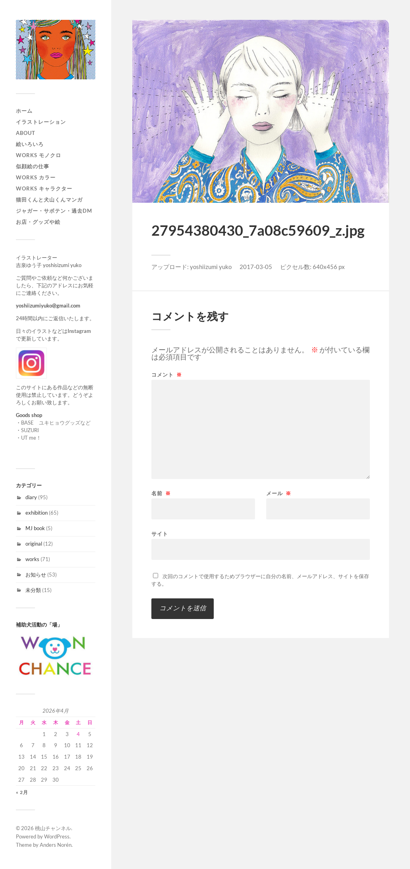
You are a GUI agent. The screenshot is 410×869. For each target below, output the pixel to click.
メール (278, 493)
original (33, 543)
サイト (159, 533)
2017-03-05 (256, 266)
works (32, 559)
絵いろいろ (30, 144)
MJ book (35, 528)
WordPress (57, 836)
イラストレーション (41, 122)
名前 (161, 493)
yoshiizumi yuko (211, 266)
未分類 (33, 590)
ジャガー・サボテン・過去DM (54, 211)
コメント (166, 374)
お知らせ (35, 574)
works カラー (36, 177)
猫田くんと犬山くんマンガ (49, 199)
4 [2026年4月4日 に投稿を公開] (78, 734)
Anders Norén (56, 845)
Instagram (79, 331)
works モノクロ (38, 155)
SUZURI (30, 430)
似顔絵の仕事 (32, 166)
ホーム (24, 111)
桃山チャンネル (53, 828)
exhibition (36, 512)
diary (31, 497)
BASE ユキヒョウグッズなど (56, 422)
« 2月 (22, 792)
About (25, 133)
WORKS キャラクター (44, 188)
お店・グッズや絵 (38, 222)
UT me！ (31, 437)
